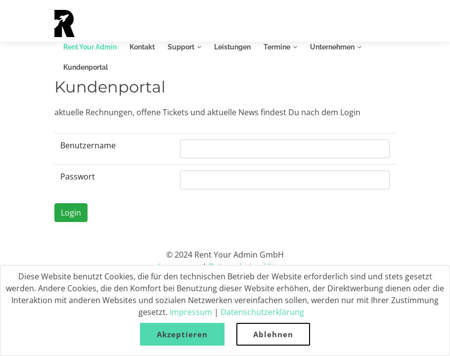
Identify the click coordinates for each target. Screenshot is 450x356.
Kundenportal (85, 67)
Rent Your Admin (90, 47)
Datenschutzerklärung (262, 312)
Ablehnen (273, 334)
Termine (277, 47)
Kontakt (142, 47)
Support (181, 47)
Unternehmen (332, 47)
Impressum (191, 312)
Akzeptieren (182, 334)
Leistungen (232, 47)
